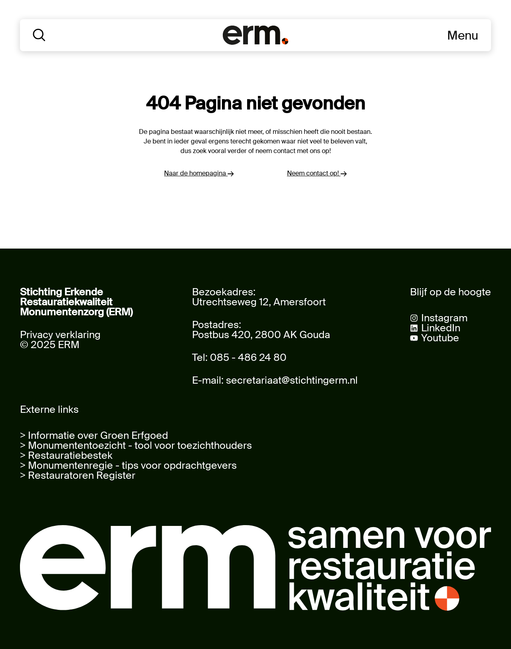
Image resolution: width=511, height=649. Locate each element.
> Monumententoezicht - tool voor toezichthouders (136, 445)
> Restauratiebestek (66, 455)
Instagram (444, 318)
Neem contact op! (317, 173)
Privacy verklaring (60, 334)
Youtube (440, 338)
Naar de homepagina (199, 173)
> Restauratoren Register (77, 475)
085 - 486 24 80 (248, 357)
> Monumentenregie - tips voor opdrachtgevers (128, 465)
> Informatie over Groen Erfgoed (94, 435)
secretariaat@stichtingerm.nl (292, 380)
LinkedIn (440, 328)
